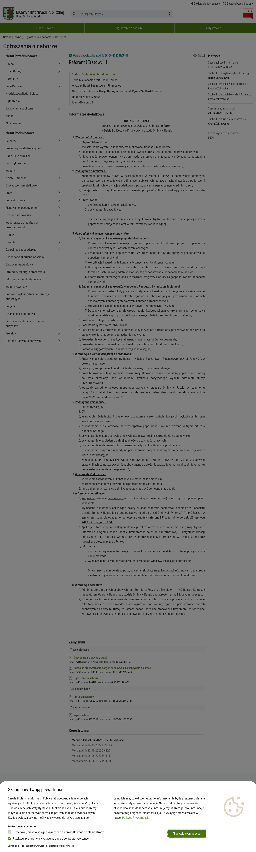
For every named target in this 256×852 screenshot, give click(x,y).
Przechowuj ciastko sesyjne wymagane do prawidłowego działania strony (56, 832)
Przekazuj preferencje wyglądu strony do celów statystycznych (49, 838)
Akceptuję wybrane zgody (187, 833)
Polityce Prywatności (135, 817)
